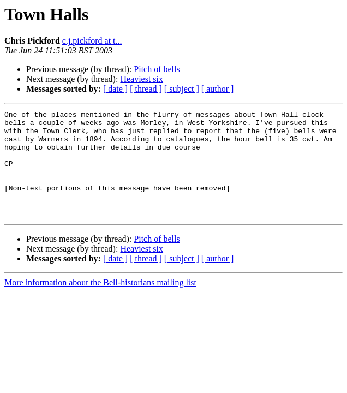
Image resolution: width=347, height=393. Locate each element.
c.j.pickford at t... (92, 40)
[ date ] (115, 88)
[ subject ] (181, 88)
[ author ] (217, 88)
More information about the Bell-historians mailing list (100, 303)
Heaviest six (141, 79)
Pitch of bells (157, 69)
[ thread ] (146, 88)
